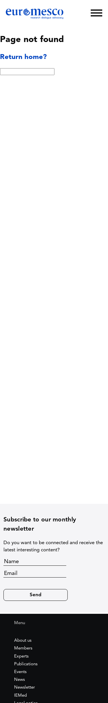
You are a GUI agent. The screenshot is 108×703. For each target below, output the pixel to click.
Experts (21, 656)
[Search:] (27, 71)
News (19, 680)
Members (23, 648)
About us (22, 641)
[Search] (77, 13)
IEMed (20, 696)
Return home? (23, 57)
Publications (25, 664)
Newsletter (24, 687)
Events (20, 672)
